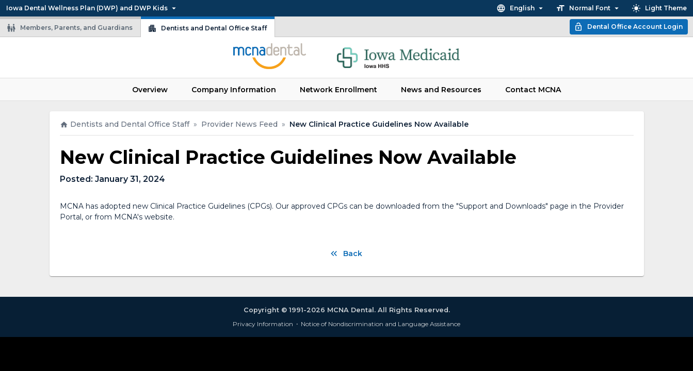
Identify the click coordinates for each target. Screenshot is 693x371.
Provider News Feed (239, 124)
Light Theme (659, 8)
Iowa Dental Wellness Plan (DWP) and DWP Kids (92, 8)
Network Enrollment (338, 89)
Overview (150, 89)
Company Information (233, 89)
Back (345, 253)
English (520, 8)
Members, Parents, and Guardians (70, 27)
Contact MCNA (533, 89)
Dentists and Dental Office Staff (207, 28)
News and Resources (441, 89)
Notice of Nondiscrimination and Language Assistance (380, 324)
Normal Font (588, 8)
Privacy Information (263, 324)
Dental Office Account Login (628, 26)
